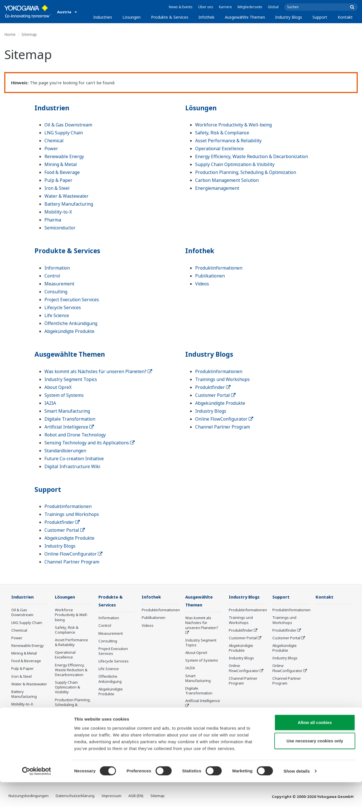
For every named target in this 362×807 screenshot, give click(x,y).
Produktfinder (212, 387)
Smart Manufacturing (67, 411)
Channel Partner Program (222, 427)
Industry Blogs (288, 17)
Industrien (102, 17)
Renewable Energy (64, 156)
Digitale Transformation (69, 419)
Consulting (55, 292)
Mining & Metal (60, 164)
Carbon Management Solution (227, 180)
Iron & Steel (57, 188)
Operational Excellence (219, 148)
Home (10, 34)
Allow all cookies (315, 746)
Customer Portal (215, 395)
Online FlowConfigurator (224, 419)
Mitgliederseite (250, 7)
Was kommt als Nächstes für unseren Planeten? (98, 371)
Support (320, 17)
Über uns (205, 7)
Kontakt (345, 17)
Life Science (56, 315)
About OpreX (58, 387)
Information (57, 268)
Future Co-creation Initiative (74, 458)
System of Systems (64, 395)
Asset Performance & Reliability (228, 140)
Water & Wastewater (66, 196)
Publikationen (210, 276)
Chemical (54, 140)
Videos (202, 284)
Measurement (59, 284)
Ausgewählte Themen (245, 17)
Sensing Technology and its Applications (89, 443)
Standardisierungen (65, 450)
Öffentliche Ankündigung (70, 323)
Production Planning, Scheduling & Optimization (245, 172)
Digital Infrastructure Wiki (72, 466)
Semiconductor (60, 228)
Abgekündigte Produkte (69, 331)
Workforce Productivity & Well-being (233, 125)
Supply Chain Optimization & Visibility (235, 164)
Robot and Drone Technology (75, 435)
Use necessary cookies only (314, 765)
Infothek (206, 17)
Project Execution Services (71, 299)
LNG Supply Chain (63, 133)
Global (273, 7)
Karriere (225, 7)
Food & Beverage (62, 172)
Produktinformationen (218, 268)
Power (51, 148)
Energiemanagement (217, 188)
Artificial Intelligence (69, 427)
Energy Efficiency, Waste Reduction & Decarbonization (251, 156)
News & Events (181, 7)
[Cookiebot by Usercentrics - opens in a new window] (36, 796)
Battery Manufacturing (68, 204)
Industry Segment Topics (70, 379)
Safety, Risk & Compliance (222, 133)
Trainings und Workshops (222, 379)
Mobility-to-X (58, 212)
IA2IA (50, 403)
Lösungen (131, 17)
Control (52, 276)
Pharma (52, 220)
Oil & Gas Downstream (68, 125)
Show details (297, 795)
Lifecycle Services (62, 307)
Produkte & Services (169, 17)
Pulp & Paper (58, 180)
